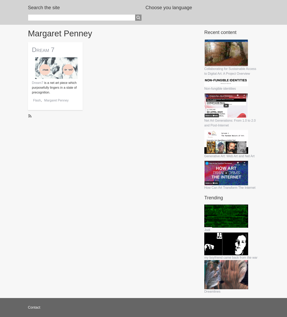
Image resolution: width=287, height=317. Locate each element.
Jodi (207, 230)
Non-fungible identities (220, 88)
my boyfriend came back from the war (231, 257)
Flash (37, 100)
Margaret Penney (56, 100)
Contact (34, 307)
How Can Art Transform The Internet (230, 187)
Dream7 (37, 82)
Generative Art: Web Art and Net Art (229, 156)
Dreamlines (212, 291)
